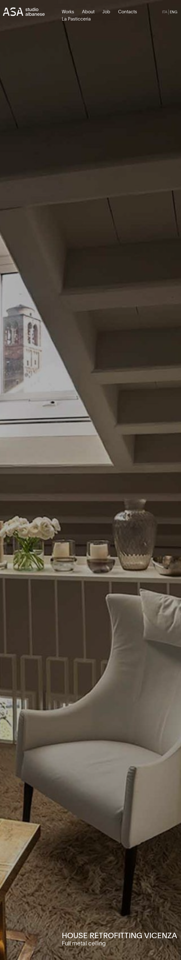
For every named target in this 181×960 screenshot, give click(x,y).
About (88, 11)
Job (106, 11)
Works (68, 11)
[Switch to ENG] (173, 11)
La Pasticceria (76, 19)
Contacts (127, 11)
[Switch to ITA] (164, 11)
